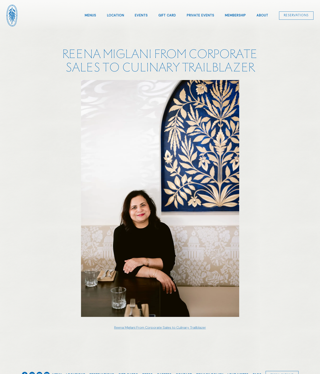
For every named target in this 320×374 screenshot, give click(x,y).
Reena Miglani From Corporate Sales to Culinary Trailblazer (160, 328)
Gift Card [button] (167, 15)
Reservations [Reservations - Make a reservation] (296, 15)
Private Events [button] (200, 15)
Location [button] (115, 15)
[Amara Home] (11, 15)
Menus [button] (90, 15)
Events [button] (141, 15)
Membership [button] (235, 15)
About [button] (262, 15)
